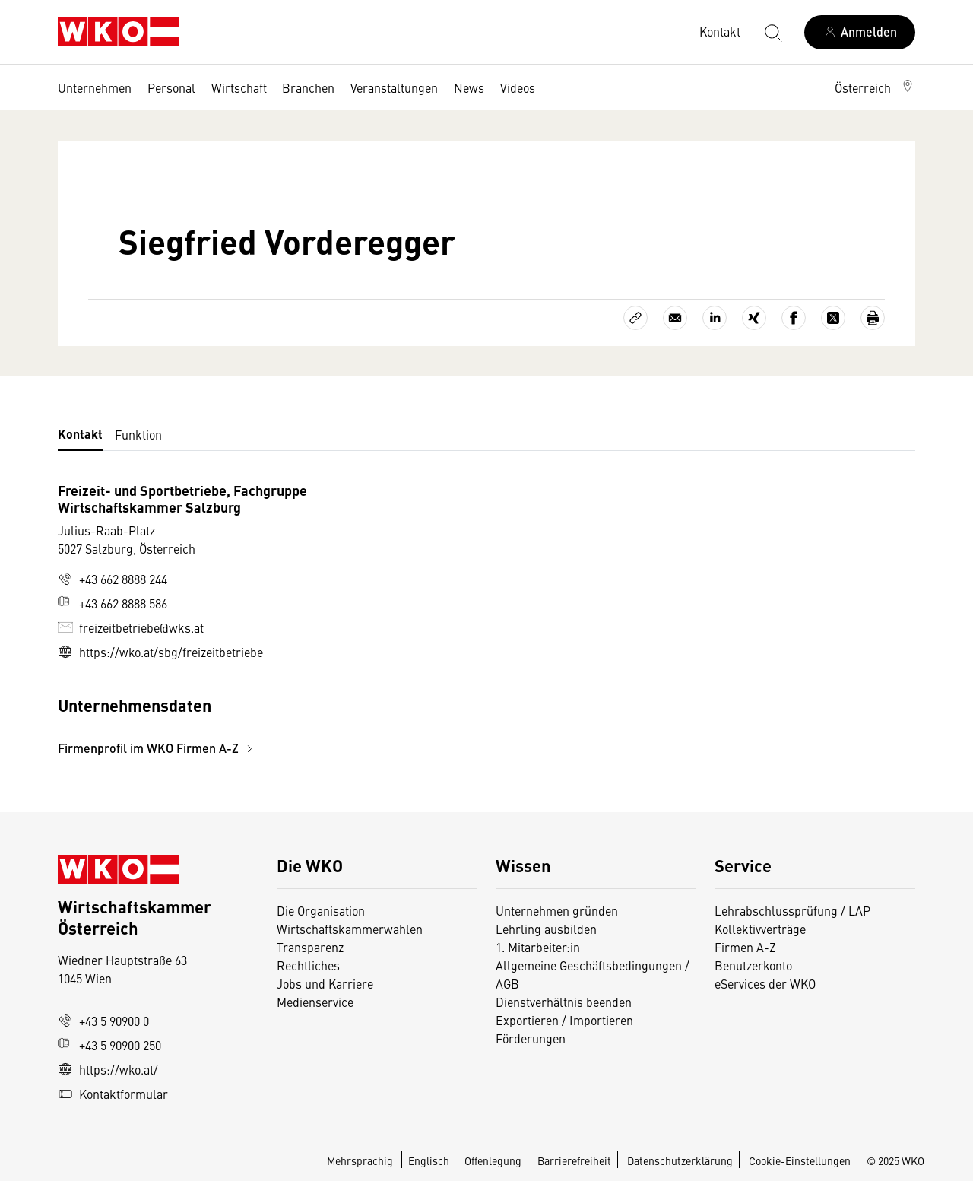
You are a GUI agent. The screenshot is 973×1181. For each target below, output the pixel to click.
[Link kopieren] (635, 318)
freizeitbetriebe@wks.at (131, 627)
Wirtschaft (239, 87)
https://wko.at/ (108, 1069)
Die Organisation (321, 910)
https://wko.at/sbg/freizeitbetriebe (160, 651)
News (469, 87)
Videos (517, 87)
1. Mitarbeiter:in (538, 946)
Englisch (430, 1160)
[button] (875, 87)
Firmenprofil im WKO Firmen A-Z (157, 748)
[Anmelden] (859, 32)
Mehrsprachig (361, 1160)
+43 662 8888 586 (112, 603)
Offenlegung (492, 1160)
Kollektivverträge (760, 928)
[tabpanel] (343, 619)
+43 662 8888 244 (112, 578)
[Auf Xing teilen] (754, 318)
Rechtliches (308, 965)
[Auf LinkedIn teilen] (714, 318)
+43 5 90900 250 (109, 1045)
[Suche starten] (772, 31)
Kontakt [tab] (80, 434)
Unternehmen (95, 87)
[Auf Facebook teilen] (793, 318)
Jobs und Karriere (325, 983)
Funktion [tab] (138, 434)
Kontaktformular (113, 1093)
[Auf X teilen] (833, 318)
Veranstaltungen (394, 87)
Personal (171, 87)
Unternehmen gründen (557, 910)
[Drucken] (872, 318)
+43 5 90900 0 (103, 1020)
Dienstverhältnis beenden (564, 1001)
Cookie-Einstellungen (800, 1160)
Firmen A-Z (745, 946)
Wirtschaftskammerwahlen (350, 928)
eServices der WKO (765, 983)
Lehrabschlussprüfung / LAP (792, 910)
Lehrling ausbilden (546, 928)
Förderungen (531, 1038)
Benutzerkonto (753, 965)
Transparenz (310, 946)
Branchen (308, 87)
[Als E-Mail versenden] (675, 318)
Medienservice (315, 1001)
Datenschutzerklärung (680, 1160)
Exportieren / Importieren (564, 1019)
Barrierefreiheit (574, 1160)
